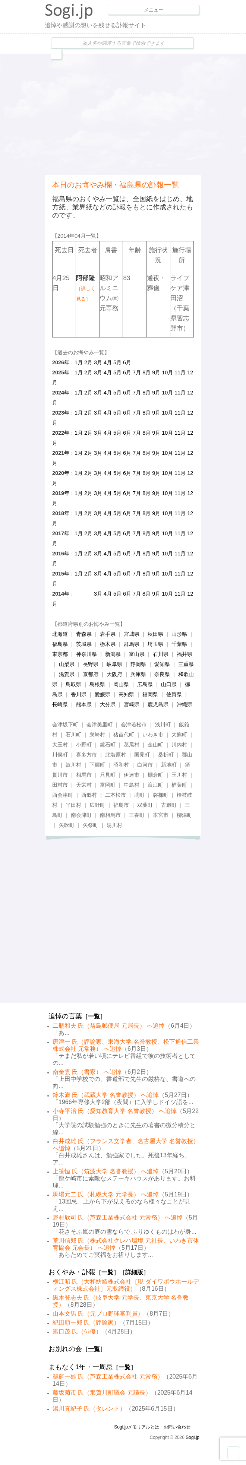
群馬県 (131, 644)
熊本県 (84, 704)
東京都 (60, 654)
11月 (180, 372)
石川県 (160, 654)
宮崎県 (131, 704)
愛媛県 (102, 694)
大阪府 (114, 674)
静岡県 (138, 664)
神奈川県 (86, 654)
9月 (156, 372)
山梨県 (67, 664)
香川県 (78, 694)
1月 (79, 362)
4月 (108, 362)
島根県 (97, 684)
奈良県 (162, 674)
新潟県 (113, 654)
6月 (127, 362)
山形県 (179, 634)
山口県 (169, 684)
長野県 (90, 664)
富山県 (137, 654)
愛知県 (162, 664)
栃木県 (108, 644)
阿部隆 (85, 288)
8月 (146, 372)
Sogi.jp (192, 1437)
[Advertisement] (145, 113)
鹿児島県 (158, 704)
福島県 (60, 644)
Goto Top (233, 1452)
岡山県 (121, 684)
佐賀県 (174, 694)
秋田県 (155, 634)
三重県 (186, 664)
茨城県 (84, 644)
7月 (137, 372)
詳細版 (134, 1272)
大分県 (108, 704)
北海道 (60, 634)
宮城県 (131, 634)
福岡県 (150, 694)
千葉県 (179, 644)
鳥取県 (73, 684)
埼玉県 (155, 644)
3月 (98, 362)
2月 (88, 362)
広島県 (145, 684)
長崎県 (60, 704)
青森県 (84, 634)
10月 (167, 372)
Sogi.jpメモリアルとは (136, 1427)
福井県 (184, 654)
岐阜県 (114, 664)
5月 (117, 362)
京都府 (90, 674)
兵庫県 (138, 674)
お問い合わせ (177, 1427)
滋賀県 (67, 674)
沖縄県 (184, 704)
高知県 (126, 694)
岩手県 (108, 634)
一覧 (94, 1016)
